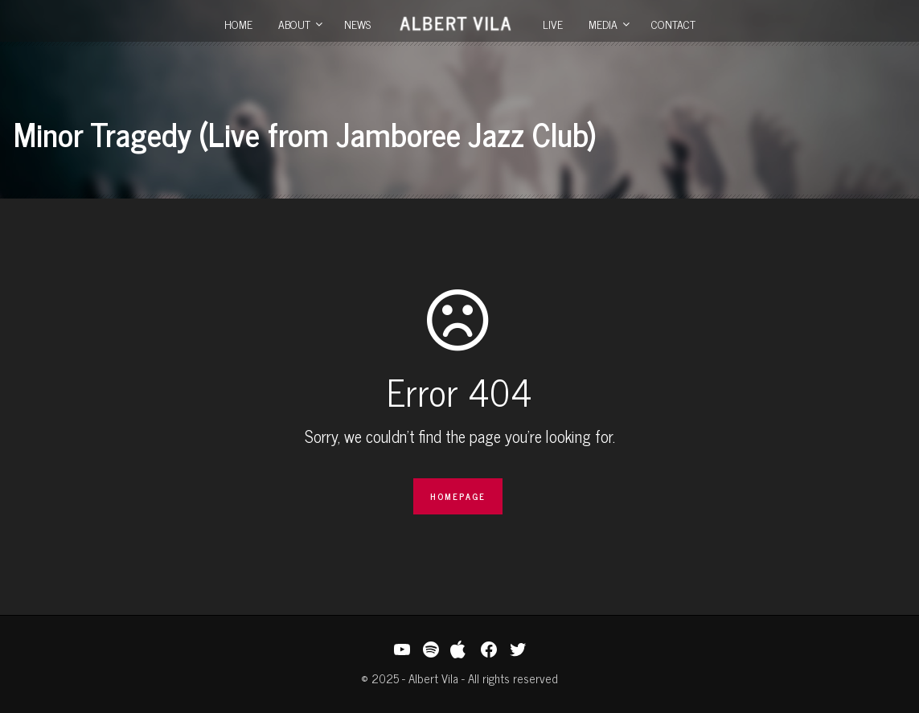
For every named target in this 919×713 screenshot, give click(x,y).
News (357, 23)
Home (238, 23)
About (294, 23)
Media (603, 23)
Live (553, 23)
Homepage (458, 496)
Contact (673, 23)
